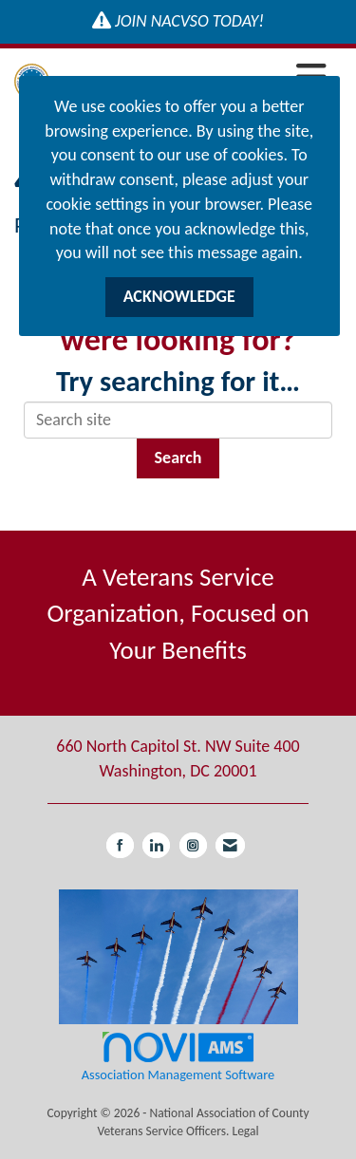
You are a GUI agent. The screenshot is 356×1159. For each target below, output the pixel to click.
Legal (245, 1131)
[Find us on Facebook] (120, 845)
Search (178, 457)
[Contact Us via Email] (230, 845)
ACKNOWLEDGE (179, 296)
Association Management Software (178, 1056)
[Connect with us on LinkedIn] (156, 845)
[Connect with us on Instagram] (193, 845)
